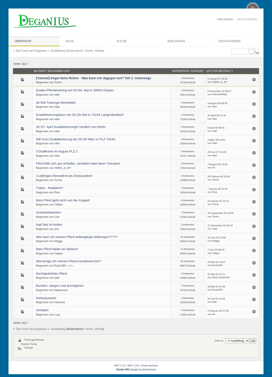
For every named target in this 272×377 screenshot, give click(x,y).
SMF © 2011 (133, 365)
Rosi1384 (60, 265)
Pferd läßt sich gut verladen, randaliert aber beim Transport (78, 163)
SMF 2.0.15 (119, 365)
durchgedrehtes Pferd (51, 273)
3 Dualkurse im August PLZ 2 (57, 151)
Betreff (40, 71)
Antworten (180, 71)
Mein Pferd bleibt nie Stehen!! (57, 249)
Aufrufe (197, 71)
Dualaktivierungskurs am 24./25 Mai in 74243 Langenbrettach (79, 114)
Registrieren (247, 19)
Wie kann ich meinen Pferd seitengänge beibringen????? (77, 237)
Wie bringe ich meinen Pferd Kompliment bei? (68, 261)
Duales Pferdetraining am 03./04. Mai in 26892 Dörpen (75, 90)
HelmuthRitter (219, 94)
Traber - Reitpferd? (49, 188)
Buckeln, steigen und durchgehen (60, 285)
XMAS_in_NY (219, 81)
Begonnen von (58, 71)
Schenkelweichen (48, 212)
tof (213, 167)
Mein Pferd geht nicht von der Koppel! (63, 200)
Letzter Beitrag (219, 71)
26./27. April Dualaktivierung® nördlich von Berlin (71, 127)
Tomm (89, 50)
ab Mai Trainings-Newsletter (56, 102)
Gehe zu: (219, 340)
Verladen (42, 310)
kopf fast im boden (49, 224)
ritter (57, 94)
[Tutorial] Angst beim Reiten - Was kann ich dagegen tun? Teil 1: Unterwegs (93, 78)
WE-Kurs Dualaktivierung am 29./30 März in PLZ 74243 (75, 139)
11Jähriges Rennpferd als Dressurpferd (64, 176)
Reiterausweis (46, 298)
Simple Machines (149, 365)
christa (99, 50)
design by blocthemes (136, 369)
